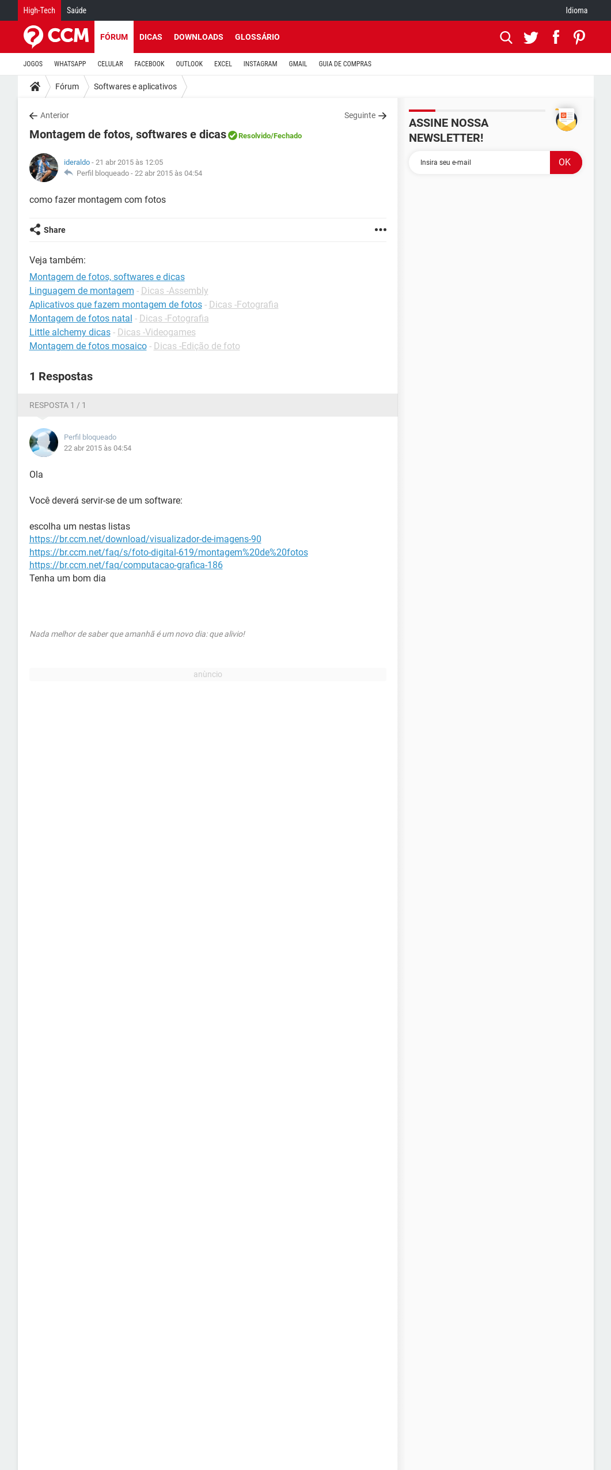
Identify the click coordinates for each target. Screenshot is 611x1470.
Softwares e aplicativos (135, 86)
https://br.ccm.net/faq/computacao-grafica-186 (126, 565)
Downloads (198, 36)
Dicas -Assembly (174, 290)
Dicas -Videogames (156, 332)
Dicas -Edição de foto (197, 346)
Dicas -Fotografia (244, 304)
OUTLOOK (189, 64)
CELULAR (110, 64)
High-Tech (39, 10)
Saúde (76, 10)
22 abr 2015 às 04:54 (168, 173)
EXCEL (223, 64)
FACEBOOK (150, 64)
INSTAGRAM (261, 64)
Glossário (257, 36)
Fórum (114, 36)
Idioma (577, 10)
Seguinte (359, 115)
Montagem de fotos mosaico (88, 346)
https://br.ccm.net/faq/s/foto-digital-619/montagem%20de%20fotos (168, 552)
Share (55, 230)
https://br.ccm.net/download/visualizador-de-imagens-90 (145, 539)
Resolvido (254, 135)
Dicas (150, 36)
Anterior (54, 115)
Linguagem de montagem (81, 290)
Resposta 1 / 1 (57, 405)
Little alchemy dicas (70, 332)
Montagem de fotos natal (80, 318)
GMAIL (298, 64)
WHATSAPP (70, 64)
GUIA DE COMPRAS (345, 64)
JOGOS (33, 64)
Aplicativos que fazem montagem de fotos (115, 304)
